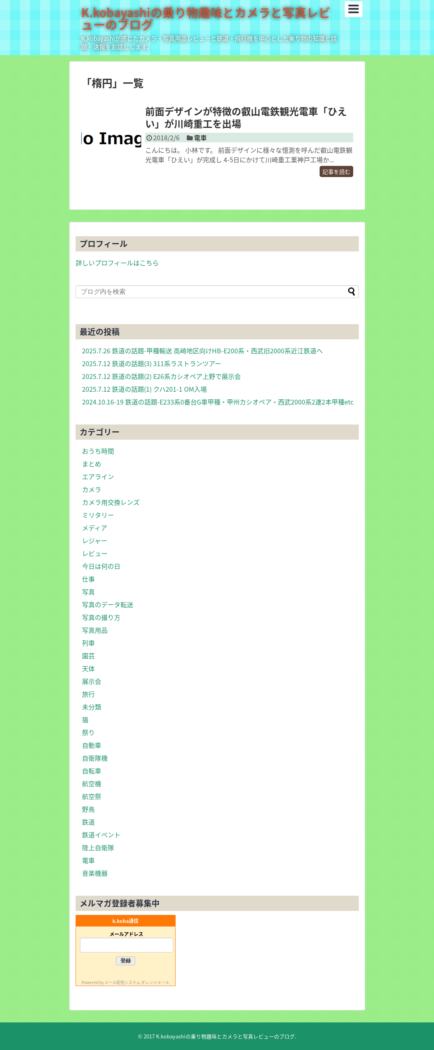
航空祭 (91, 796)
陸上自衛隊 (98, 847)
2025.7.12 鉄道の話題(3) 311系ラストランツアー (151, 363)
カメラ (91, 489)
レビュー (95, 553)
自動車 (91, 745)
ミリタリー (98, 515)
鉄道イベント (101, 834)
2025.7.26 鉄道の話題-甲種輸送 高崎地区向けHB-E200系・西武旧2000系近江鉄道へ (202, 350)
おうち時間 (98, 451)
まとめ (91, 463)
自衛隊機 (95, 758)
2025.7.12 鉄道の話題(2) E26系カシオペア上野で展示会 (161, 376)
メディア (94, 527)
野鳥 (88, 809)
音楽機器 (95, 873)
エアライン (98, 476)
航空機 (91, 783)
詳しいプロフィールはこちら (117, 262)
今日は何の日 (101, 566)
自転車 (91, 770)
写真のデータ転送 (107, 604)
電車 (200, 137)
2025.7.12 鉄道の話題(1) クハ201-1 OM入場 (144, 389)
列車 (88, 643)
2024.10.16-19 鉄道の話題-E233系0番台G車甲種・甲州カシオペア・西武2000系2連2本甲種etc (218, 401)
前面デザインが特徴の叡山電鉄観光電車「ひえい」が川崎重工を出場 (246, 117)
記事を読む (336, 171)
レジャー (94, 540)
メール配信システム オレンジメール (136, 982)
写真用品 (95, 630)
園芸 (88, 655)
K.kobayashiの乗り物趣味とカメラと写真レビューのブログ (205, 18)
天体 (88, 668)
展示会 (91, 681)
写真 (88, 591)
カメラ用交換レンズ (111, 502)
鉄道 (88, 822)
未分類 (91, 706)
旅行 (88, 694)
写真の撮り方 (101, 617)
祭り (88, 732)
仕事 (88, 579)
